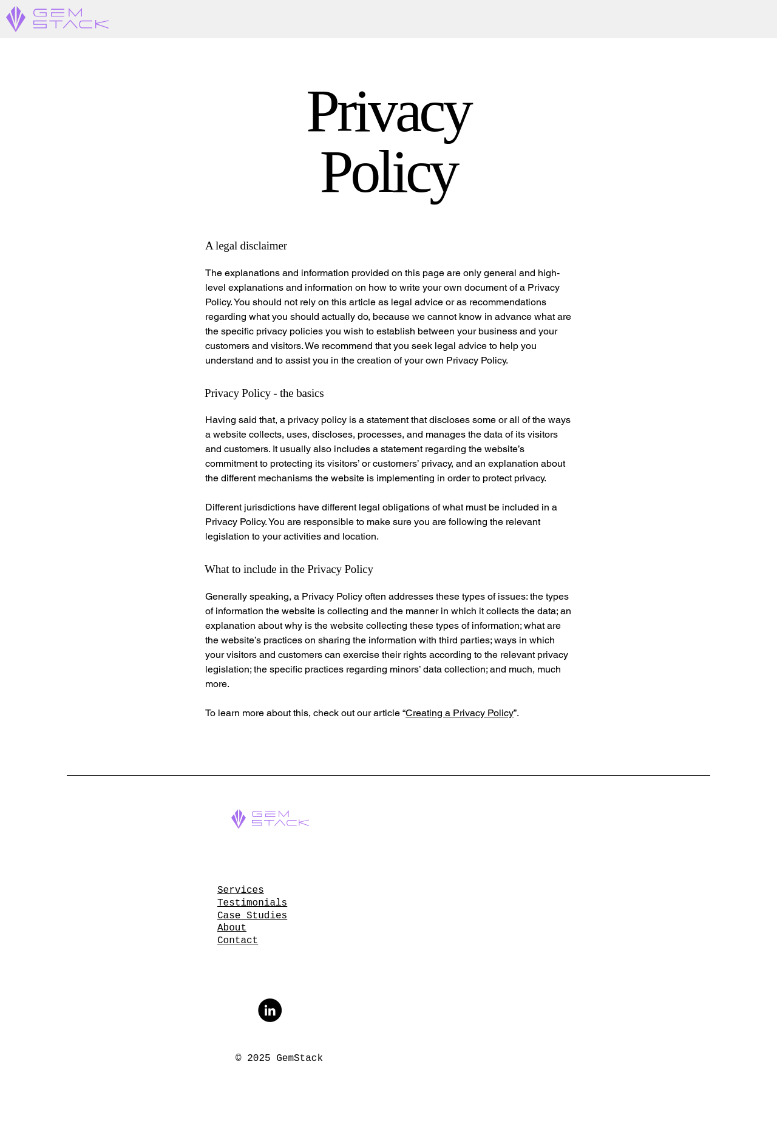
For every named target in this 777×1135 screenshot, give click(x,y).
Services (240, 890)
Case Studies (252, 915)
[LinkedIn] (270, 1010)
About (231, 928)
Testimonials (252, 903)
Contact (237, 940)
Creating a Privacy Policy (459, 713)
